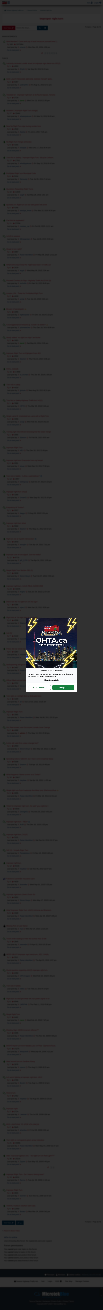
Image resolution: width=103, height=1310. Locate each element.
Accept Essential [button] (40, 687)
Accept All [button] (63, 687)
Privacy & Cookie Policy (51, 680)
